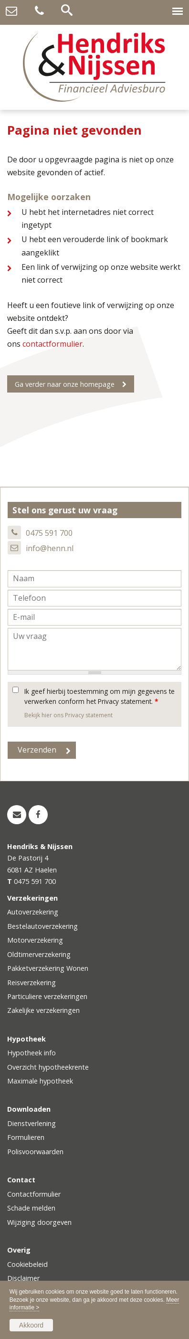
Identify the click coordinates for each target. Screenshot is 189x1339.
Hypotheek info (31, 1052)
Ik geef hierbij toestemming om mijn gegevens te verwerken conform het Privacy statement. (99, 696)
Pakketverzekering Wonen (47, 968)
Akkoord (31, 1325)
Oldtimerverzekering (39, 954)
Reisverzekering (31, 982)
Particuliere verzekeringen (47, 996)
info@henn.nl (50, 548)
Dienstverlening (31, 1123)
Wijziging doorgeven (39, 1222)
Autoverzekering (32, 911)
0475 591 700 (49, 533)
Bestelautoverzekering (42, 926)
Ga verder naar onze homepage (65, 384)
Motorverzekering (35, 940)
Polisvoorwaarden (35, 1151)
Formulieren (25, 1137)
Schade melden (31, 1207)
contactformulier (52, 344)
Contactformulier (34, 1194)
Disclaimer (23, 1278)
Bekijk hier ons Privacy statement (68, 715)
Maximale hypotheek (40, 1080)
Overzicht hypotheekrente (48, 1067)
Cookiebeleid (27, 1264)
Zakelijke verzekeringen (43, 1010)
